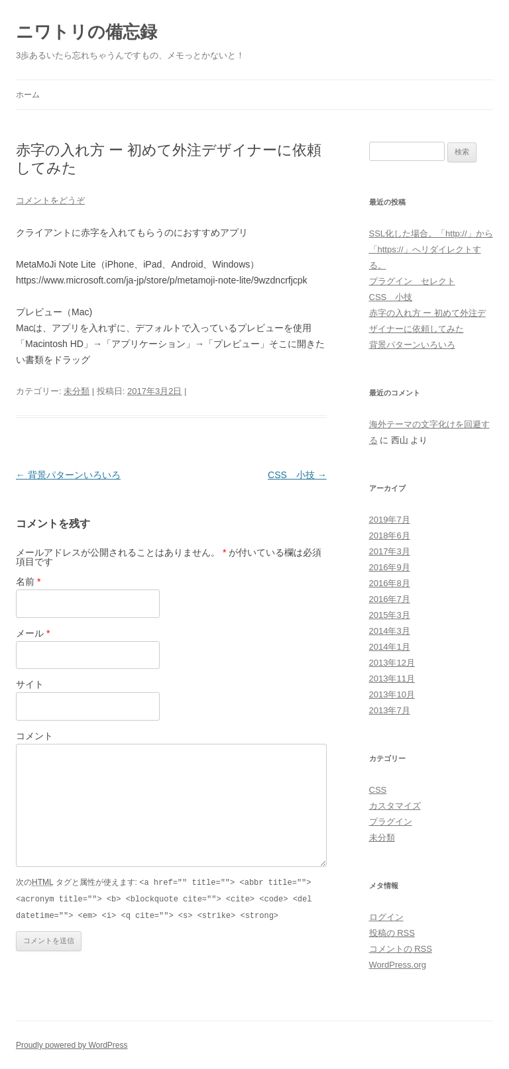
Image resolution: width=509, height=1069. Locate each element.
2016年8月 (389, 583)
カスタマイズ (395, 806)
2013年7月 (389, 710)
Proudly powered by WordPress (72, 1045)
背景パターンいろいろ (68, 475)
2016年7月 (389, 599)
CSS (378, 790)
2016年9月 (389, 567)
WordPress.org (397, 965)
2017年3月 (389, 551)
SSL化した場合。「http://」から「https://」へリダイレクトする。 (431, 249)
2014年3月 (389, 631)
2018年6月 (389, 535)
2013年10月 (392, 694)
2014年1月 (389, 647)
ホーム (28, 94)
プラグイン (390, 822)
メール (33, 633)
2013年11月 (392, 679)
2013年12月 (392, 663)
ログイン (386, 917)
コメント (34, 736)
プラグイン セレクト (412, 281)
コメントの (400, 949)
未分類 (76, 391)
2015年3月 (389, 615)
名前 (28, 581)
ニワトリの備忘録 (86, 32)
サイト (30, 684)
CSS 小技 (297, 475)
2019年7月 (389, 520)
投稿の (392, 933)
